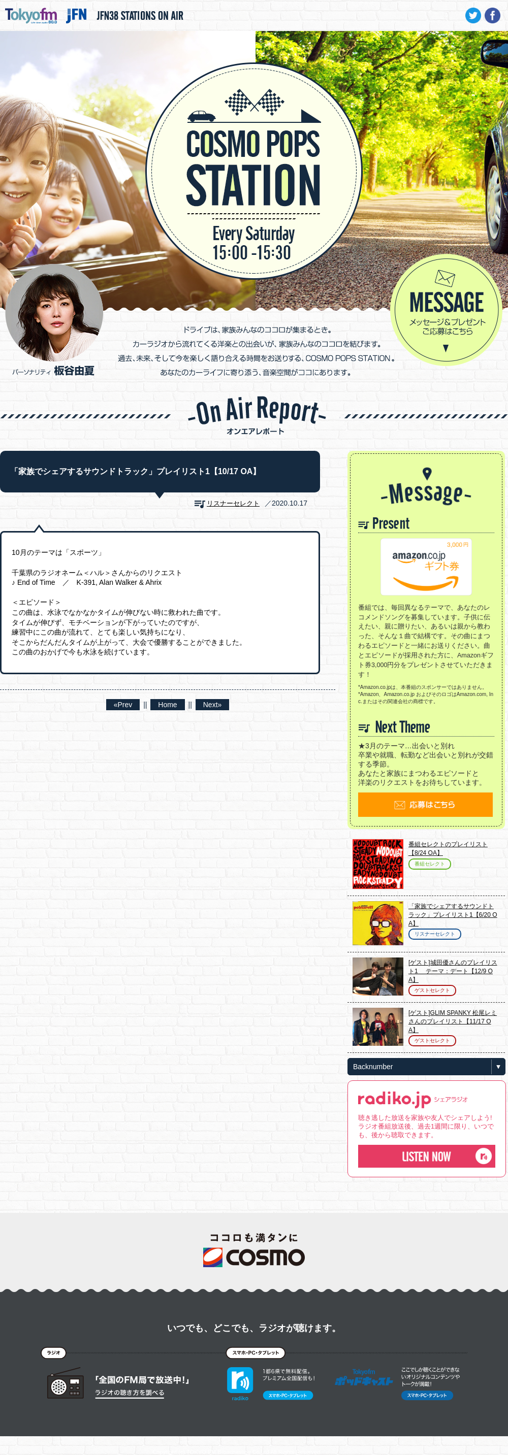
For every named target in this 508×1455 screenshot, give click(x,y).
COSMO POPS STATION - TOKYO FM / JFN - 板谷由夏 (254, 140)
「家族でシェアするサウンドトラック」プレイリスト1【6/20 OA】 (452, 915)
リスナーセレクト (233, 503)
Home (167, 705)
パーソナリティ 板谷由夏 (54, 320)
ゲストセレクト (432, 990)
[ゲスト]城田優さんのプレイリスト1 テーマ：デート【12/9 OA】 (452, 971)
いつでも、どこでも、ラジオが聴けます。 (254, 1328)
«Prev (123, 705)
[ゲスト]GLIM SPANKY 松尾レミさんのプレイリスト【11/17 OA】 (452, 1021)
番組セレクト (430, 864)
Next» (212, 705)
